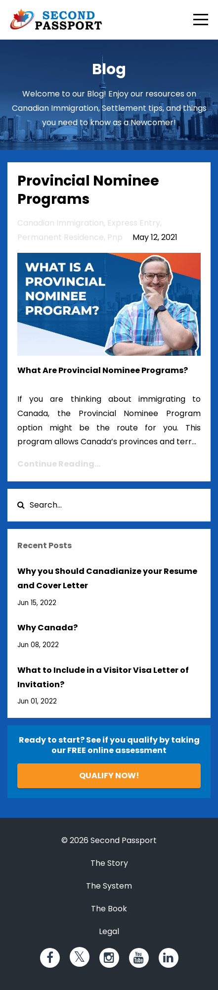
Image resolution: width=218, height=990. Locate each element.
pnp (115, 237)
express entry (133, 223)
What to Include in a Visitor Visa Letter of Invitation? (103, 677)
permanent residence (60, 237)
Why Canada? (47, 627)
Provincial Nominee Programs (88, 189)
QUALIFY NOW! (109, 775)
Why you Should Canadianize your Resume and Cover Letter (107, 578)
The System (109, 886)
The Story (109, 863)
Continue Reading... (58, 464)
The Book (109, 908)
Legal (109, 931)
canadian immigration (60, 223)
